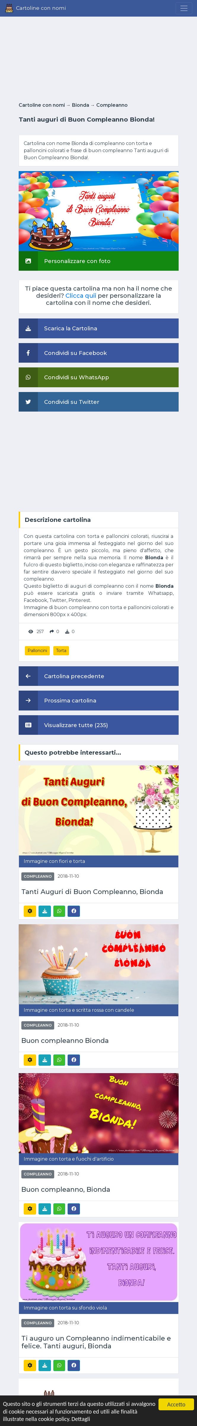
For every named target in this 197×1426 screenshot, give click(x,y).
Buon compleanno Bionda (65, 1041)
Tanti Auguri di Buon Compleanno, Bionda (92, 892)
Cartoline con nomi (42, 105)
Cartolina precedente (61, 676)
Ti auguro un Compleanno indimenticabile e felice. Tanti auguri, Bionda (96, 1342)
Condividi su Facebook (63, 353)
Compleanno (112, 105)
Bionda (80, 105)
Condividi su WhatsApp (64, 377)
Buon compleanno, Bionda (65, 1190)
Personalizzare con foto (64, 261)
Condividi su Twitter (59, 402)
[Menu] (184, 8)
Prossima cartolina (57, 700)
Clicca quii (80, 295)
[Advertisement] (98, 57)
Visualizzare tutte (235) (63, 725)
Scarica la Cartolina (58, 328)
